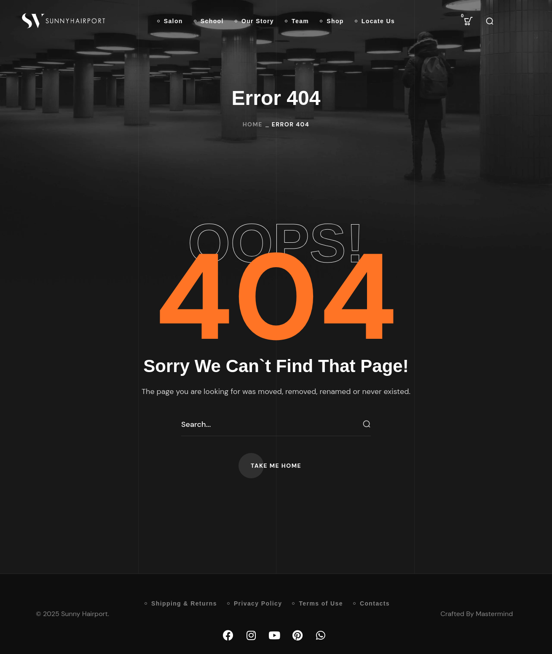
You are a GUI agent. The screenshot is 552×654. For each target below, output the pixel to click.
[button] (468, 21)
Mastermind (494, 613)
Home (253, 124)
